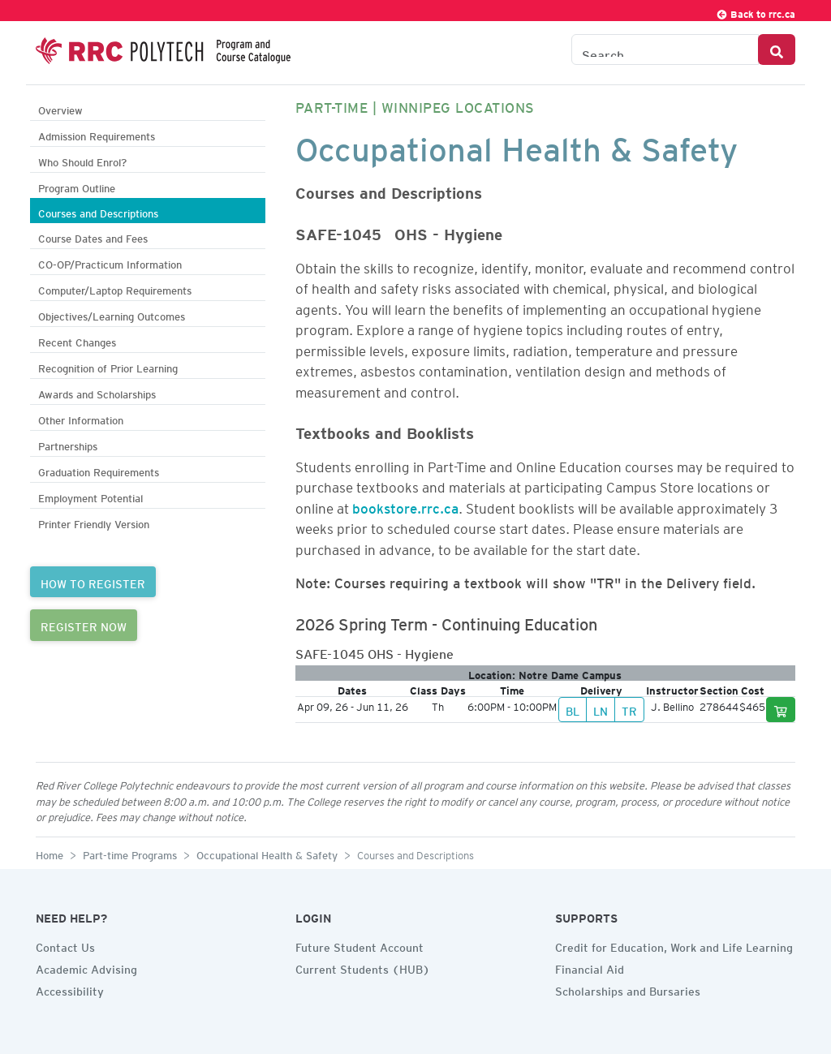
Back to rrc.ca (755, 11)
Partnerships (67, 444)
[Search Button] (776, 49)
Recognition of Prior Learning (108, 366)
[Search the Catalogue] (665, 49)
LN (600, 709)
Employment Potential (90, 496)
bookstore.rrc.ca (405, 505)
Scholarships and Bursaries (627, 989)
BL (572, 709)
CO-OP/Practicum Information (110, 262)
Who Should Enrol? (82, 160)
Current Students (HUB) (362, 967)
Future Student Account (359, 945)
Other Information (80, 418)
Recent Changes (77, 340)
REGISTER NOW (84, 625)
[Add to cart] (780, 709)
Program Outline (76, 186)
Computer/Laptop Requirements (115, 288)
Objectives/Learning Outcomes (111, 314)
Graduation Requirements (98, 470)
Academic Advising (86, 967)
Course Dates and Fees (93, 236)
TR (629, 709)
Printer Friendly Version (93, 522)
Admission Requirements (96, 134)
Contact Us (65, 945)
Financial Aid (589, 967)
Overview (60, 108)
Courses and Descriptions (98, 211)
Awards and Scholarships (97, 392)
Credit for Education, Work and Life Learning (674, 945)
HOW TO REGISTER (93, 582)
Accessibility (70, 989)
